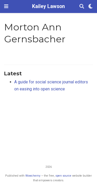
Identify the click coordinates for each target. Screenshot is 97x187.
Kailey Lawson (48, 6)
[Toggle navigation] (6, 6)
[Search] (81, 7)
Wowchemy (32, 175)
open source (63, 175)
